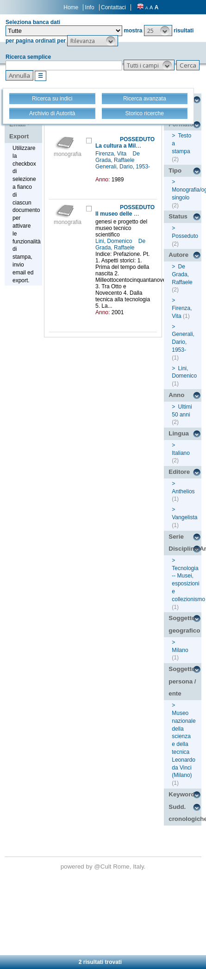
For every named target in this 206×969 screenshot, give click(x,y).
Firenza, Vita (111, 153)
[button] (158, 30)
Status (178, 216)
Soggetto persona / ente (182, 681)
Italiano (181, 453)
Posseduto (185, 236)
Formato (181, 124)
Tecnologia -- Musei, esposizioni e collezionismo (188, 584)
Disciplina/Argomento (185, 548)
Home (70, 7)
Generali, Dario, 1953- (122, 166)
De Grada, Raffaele (117, 156)
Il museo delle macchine (127, 214)
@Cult (103, 866)
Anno (176, 394)
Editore (179, 471)
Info (89, 7)
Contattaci (113, 7)
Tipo (175, 170)
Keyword (181, 794)
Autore (178, 254)
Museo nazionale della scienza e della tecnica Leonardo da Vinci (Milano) (183, 744)
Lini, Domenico (114, 241)
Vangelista (184, 517)
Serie (176, 536)
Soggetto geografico (184, 624)
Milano (180, 650)
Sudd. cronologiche (185, 813)
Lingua (179, 433)
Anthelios (183, 491)
